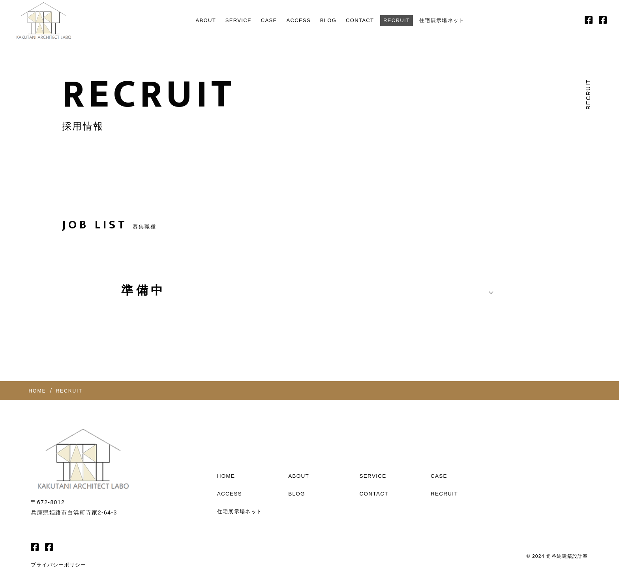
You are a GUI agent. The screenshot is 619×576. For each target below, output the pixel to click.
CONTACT (362, 20)
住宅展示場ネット (454, 20)
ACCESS (294, 20)
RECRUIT (403, 20)
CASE (262, 20)
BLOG (327, 20)
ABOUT (192, 20)
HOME (226, 453)
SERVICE (228, 20)
